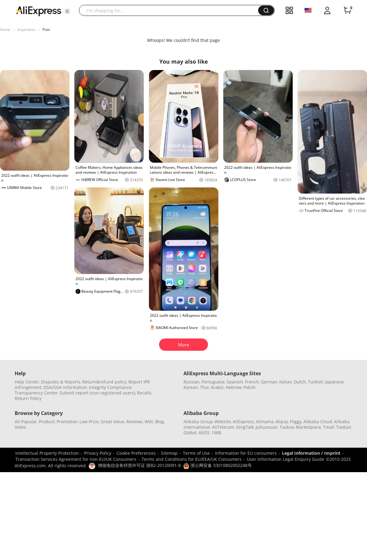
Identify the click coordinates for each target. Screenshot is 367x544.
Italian (285, 382)
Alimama (265, 421)
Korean (191, 387)
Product (47, 421)
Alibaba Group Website (207, 421)
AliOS (203, 432)
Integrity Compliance (110, 387)
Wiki (149, 421)
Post (46, 29)
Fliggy (296, 421)
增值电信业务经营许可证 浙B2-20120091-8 (139, 465)
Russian (192, 382)
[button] (67, 11)
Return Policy (28, 398)
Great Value (112, 421)
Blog (159, 421)
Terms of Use (196, 453)
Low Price (89, 421)
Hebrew (234, 387)
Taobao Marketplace (300, 427)
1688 (216, 432)
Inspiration (26, 29)
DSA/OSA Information (65, 387)
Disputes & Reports (60, 382)
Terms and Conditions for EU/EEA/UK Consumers (192, 459)
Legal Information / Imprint (311, 453)
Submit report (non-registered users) (97, 393)
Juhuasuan (267, 427)
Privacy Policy (97, 453)
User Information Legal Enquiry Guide (285, 459)
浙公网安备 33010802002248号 (217, 465)
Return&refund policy (104, 382)
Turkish (315, 382)
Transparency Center (36, 393)
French (252, 382)
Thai (204, 387)
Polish (249, 387)
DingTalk (245, 427)
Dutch (300, 382)
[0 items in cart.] (347, 10)
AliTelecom (223, 427)
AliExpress (243, 421)
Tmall (328, 427)
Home (5, 29)
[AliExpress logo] (38, 11)
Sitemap (169, 453)
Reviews (134, 421)
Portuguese (213, 382)
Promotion (67, 421)
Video (20, 427)
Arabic (217, 387)
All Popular (26, 421)
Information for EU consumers (246, 453)
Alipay (282, 421)
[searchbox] (170, 10)
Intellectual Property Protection (47, 453)
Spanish (235, 382)
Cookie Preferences (136, 453)
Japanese (334, 382)
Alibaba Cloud (317, 421)
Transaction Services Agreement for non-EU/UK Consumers (75, 459)
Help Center (27, 382)
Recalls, (145, 393)
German (269, 382)
